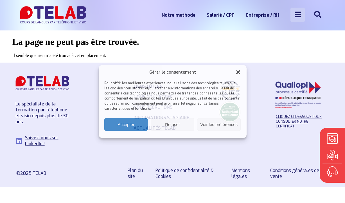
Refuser (172, 124)
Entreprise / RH (262, 15)
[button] (238, 72)
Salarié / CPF (220, 15)
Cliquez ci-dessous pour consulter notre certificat (299, 121)
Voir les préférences (219, 124)
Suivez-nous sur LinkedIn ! (41, 141)
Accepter (126, 124)
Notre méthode (178, 15)
